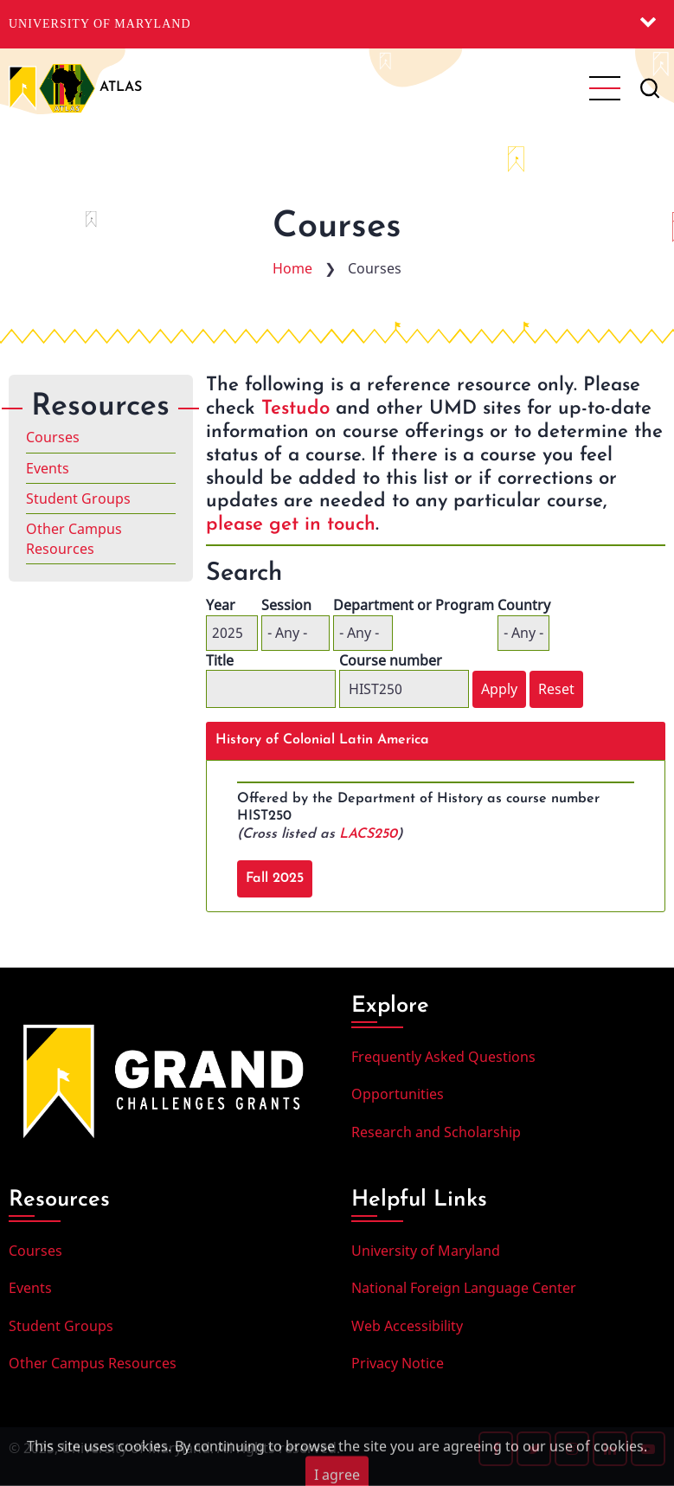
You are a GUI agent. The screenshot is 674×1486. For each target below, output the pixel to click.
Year (220, 604)
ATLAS (120, 87)
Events (47, 468)
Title (220, 660)
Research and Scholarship (436, 1132)
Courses (53, 437)
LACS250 (368, 834)
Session (286, 604)
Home (292, 268)
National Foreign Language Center (463, 1287)
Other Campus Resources (74, 538)
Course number (390, 660)
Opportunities (397, 1093)
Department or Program (413, 604)
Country (523, 604)
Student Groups (78, 498)
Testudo (295, 409)
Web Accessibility (407, 1325)
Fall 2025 (275, 878)
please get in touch (291, 525)
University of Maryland (100, 23)
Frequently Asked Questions (443, 1056)
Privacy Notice (397, 1363)
